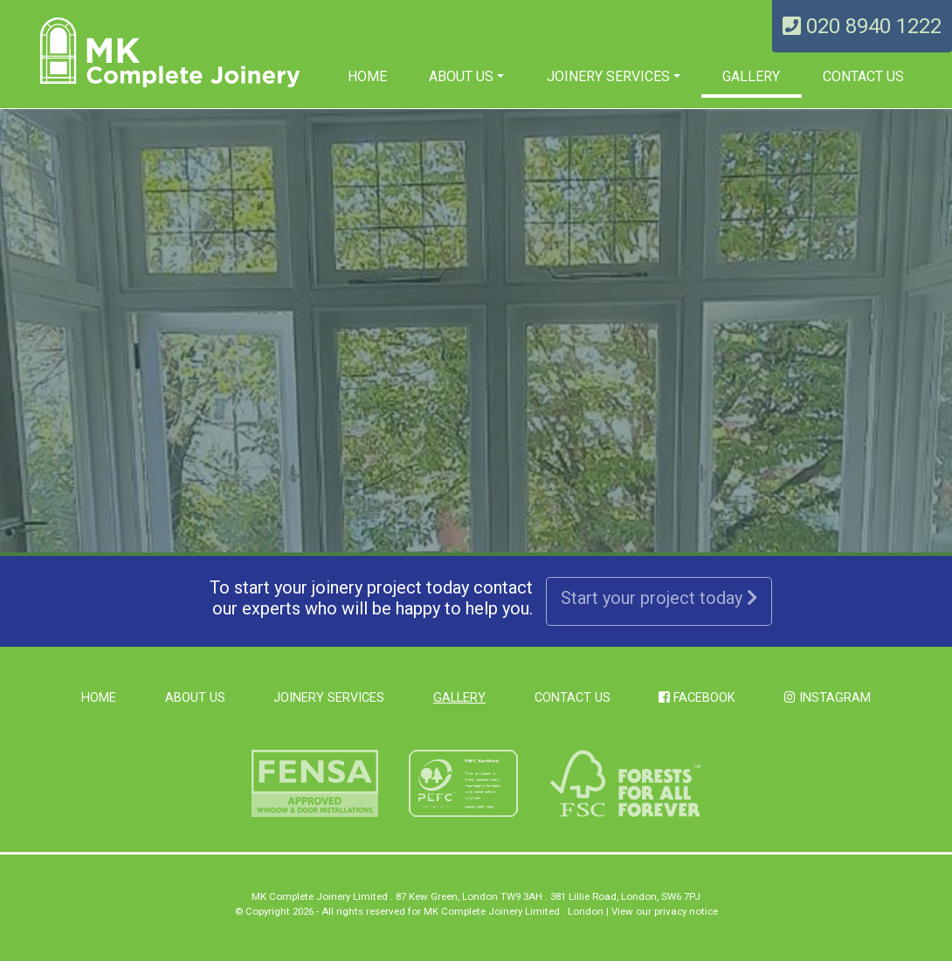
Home (367, 76)
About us (461, 76)
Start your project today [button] (659, 597)
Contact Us (863, 76)
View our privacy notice (664, 911)
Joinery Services (608, 76)
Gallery (751, 76)
